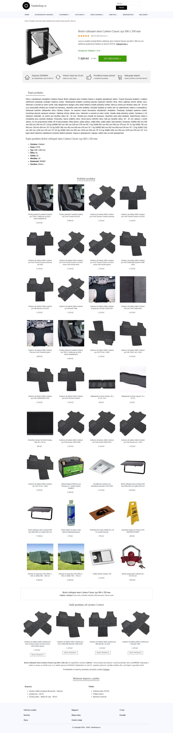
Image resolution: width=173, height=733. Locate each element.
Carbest (98, 44)
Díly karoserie (99, 595)
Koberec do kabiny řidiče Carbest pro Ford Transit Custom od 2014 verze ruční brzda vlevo (71, 262)
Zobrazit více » (122, 44)
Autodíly (84, 595)
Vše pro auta (109, 595)
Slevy (26, 720)
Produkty (32, 21)
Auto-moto (79, 14)
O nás (122, 710)
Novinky (27, 715)
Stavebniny (63, 14)
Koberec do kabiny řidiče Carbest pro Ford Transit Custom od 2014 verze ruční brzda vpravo (102, 262)
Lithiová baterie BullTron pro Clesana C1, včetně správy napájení (71, 486)
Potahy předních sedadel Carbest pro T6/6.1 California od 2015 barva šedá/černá (40, 216)
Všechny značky (30, 710)
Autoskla (90, 595)
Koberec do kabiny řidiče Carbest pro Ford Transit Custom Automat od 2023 (40, 262)
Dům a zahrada (96, 14)
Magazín (75, 710)
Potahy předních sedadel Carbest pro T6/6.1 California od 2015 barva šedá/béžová (71, 352)
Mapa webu (76, 715)
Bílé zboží (143, 14)
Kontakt (123, 715)
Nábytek (112, 14)
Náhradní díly (128, 14)
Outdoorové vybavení (44, 14)
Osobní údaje (77, 720)
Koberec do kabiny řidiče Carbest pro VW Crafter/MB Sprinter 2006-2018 (133, 262)
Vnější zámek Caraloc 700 (102, 574)
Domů (27, 14)
